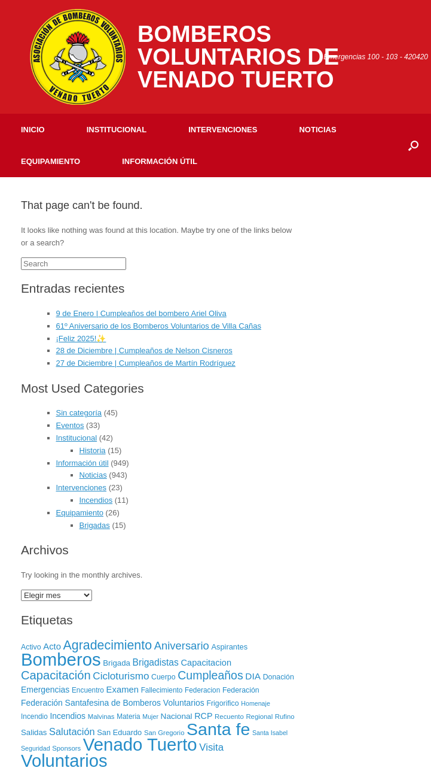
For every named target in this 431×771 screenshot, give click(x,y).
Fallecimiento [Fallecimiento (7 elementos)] (162, 690)
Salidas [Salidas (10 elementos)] (34, 732)
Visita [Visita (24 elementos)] (211, 747)
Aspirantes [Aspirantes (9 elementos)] (229, 646)
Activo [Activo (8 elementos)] (31, 647)
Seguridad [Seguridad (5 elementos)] (35, 748)
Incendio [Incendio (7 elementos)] (34, 716)
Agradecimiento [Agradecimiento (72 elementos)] (107, 645)
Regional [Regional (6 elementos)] (259, 716)
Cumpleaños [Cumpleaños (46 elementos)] (210, 675)
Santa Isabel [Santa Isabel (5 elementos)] (270, 732)
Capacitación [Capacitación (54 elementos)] (56, 675)
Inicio (33, 129)
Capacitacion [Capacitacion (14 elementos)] (206, 662)
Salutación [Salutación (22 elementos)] (72, 731)
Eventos (70, 425)
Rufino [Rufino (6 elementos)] (285, 716)
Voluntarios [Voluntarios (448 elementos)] (64, 760)
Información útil (159, 161)
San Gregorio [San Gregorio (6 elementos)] (164, 732)
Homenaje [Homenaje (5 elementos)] (255, 703)
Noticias (317, 129)
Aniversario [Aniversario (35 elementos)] (181, 645)
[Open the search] (413, 145)
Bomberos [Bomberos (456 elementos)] (61, 659)
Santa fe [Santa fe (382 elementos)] (218, 729)
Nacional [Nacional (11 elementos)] (176, 716)
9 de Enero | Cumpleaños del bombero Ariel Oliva (141, 313)
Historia (93, 450)
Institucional (116, 129)
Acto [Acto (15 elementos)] (52, 646)
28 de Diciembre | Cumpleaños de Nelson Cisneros (144, 350)
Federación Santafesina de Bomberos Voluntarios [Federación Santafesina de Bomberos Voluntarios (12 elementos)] (112, 703)
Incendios (96, 500)
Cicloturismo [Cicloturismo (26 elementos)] (121, 676)
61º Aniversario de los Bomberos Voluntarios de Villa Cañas (158, 325)
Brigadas (95, 525)
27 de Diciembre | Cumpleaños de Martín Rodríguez (146, 363)
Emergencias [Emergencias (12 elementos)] (45, 689)
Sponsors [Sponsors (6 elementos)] (66, 748)
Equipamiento (50, 161)
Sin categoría (79, 412)
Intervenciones (222, 129)
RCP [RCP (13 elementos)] (203, 716)
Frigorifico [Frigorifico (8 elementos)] (222, 703)
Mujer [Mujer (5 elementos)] (150, 716)
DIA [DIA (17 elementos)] (253, 676)
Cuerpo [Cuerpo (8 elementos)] (163, 677)
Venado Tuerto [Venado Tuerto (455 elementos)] (140, 744)
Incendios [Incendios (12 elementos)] (67, 716)
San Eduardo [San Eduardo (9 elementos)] (119, 732)
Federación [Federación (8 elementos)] (240, 690)
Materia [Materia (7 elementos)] (128, 716)
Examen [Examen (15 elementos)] (122, 689)
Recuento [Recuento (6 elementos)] (229, 716)
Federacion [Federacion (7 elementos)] (202, 690)
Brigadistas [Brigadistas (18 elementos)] (156, 662)
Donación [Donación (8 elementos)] (278, 677)
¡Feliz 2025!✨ (81, 338)
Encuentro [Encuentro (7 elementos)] (88, 690)
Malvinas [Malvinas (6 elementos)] (101, 716)
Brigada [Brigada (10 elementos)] (116, 662)
